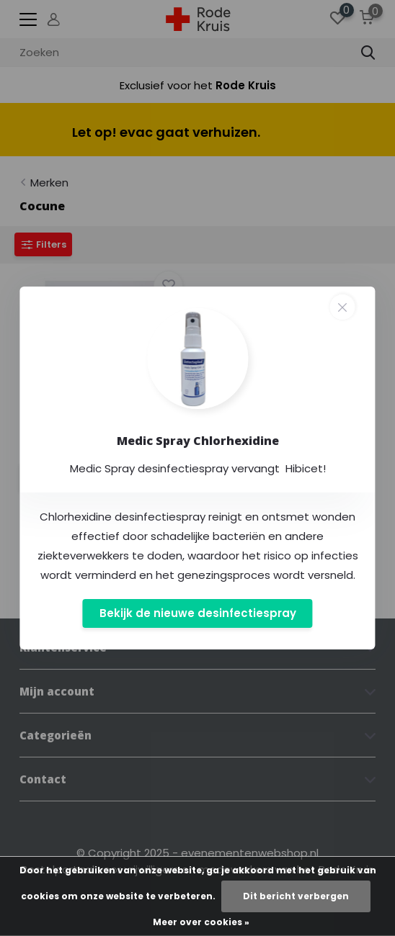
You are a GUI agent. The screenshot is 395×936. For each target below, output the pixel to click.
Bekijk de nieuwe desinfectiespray (197, 613)
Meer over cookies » (201, 922)
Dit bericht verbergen (296, 896)
